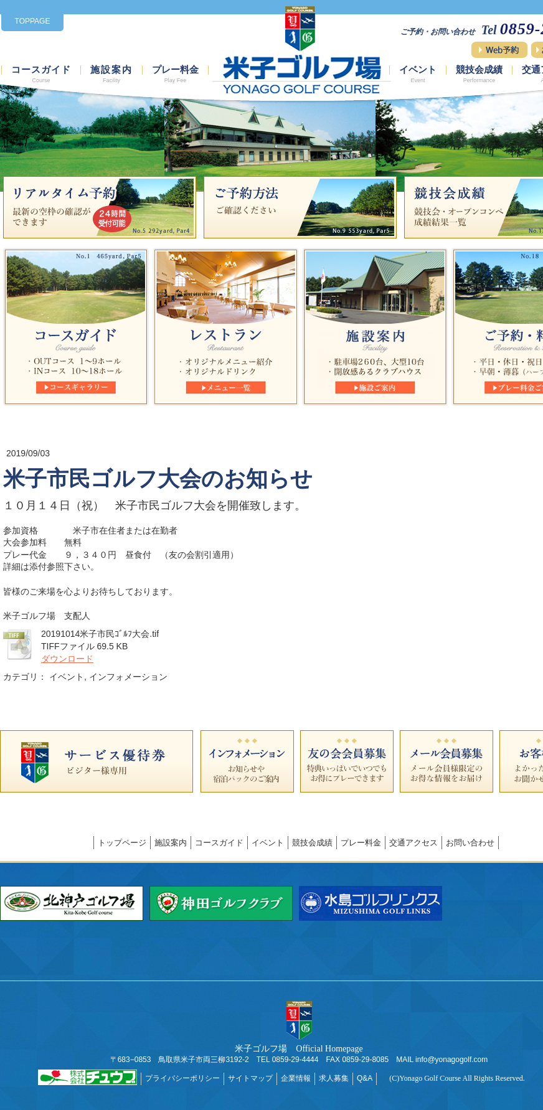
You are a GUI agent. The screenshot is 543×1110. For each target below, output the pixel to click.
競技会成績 (479, 74)
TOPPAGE (32, 21)
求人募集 (334, 1078)
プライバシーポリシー (182, 1078)
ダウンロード (67, 659)
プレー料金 (175, 74)
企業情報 (296, 1078)
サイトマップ (250, 1078)
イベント (418, 74)
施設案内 (111, 74)
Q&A (364, 1078)
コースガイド (41, 74)
